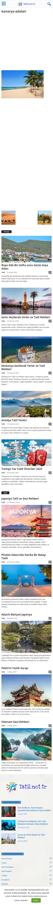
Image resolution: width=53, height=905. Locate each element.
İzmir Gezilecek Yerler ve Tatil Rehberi (25, 317)
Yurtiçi (3, 863)
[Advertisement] (26, 42)
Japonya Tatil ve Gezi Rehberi (20, 498)
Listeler (4, 875)
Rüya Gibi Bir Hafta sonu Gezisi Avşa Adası (24, 266)
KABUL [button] (36, 900)
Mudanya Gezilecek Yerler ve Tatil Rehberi (23, 367)
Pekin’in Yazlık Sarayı (14, 668)
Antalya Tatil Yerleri (14, 420)
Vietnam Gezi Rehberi (15, 722)
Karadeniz (5, 880)
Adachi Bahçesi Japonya (16, 614)
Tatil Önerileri (6, 859)
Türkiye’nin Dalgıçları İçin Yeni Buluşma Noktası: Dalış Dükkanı (33, 822)
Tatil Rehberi (6, 871)
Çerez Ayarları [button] (21, 900)
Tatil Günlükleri (7, 867)
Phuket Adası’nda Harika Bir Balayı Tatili (23, 556)
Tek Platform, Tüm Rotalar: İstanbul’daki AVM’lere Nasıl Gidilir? (34, 809)
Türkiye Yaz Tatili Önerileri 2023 (21, 469)
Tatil (3, 272)
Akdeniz (4, 884)
